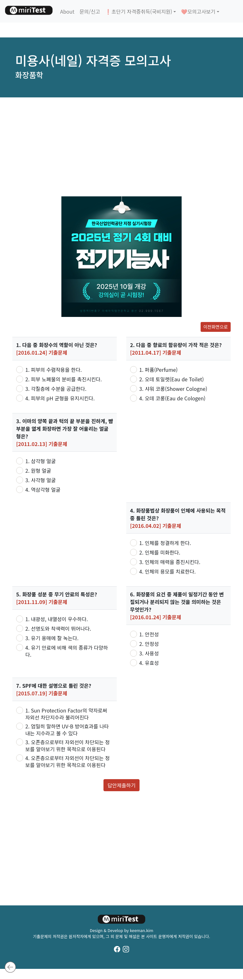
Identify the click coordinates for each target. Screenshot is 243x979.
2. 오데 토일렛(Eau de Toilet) (171, 379)
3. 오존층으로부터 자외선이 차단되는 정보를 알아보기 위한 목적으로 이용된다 (67, 745)
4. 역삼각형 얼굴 (42, 489)
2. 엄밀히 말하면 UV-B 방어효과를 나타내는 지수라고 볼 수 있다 (67, 730)
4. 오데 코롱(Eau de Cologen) (172, 398)
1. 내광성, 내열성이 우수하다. (56, 618)
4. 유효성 (149, 662)
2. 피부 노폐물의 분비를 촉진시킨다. (63, 379)
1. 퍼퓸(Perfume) (158, 369)
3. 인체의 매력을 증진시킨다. (169, 561)
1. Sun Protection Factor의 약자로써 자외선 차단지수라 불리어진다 (66, 714)
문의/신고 (89, 11)
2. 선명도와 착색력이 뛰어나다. (58, 628)
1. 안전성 (149, 634)
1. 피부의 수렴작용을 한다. (53, 369)
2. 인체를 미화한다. (159, 552)
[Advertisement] (121, 146)
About (67, 11)
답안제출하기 (121, 785)
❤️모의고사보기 (198, 11)
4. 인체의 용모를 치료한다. (167, 571)
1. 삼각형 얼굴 (40, 460)
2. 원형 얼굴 (38, 470)
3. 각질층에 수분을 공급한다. (55, 388)
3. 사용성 (149, 653)
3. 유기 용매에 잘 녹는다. (51, 637)
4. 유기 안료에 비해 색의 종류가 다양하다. (66, 651)
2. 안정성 (149, 643)
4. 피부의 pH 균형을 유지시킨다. (60, 398)
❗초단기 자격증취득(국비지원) (138, 11)
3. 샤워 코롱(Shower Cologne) (173, 388)
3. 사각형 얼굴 (40, 479)
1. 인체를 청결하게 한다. (165, 542)
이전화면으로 (215, 327)
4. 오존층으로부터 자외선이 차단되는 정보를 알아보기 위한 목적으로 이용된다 (67, 761)
